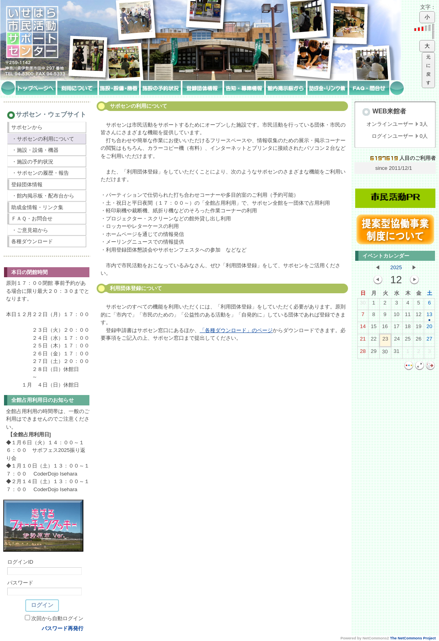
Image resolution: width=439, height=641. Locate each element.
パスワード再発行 (62, 628)
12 (418, 316)
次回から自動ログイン (57, 618)
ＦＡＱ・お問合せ (32, 219)
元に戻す (428, 69)
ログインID (20, 562)
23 (385, 340)
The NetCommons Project (413, 638)
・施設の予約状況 (32, 162)
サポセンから (26, 127)
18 (408, 328)
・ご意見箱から (30, 230)
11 (408, 316)
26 (418, 340)
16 (385, 328)
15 (373, 328)
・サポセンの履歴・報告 (40, 173)
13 (429, 316)
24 (397, 340)
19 (418, 328)
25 (408, 340)
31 (396, 353)
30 (363, 304)
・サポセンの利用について (43, 139)
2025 (396, 267)
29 (373, 353)
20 (429, 328)
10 (396, 316)
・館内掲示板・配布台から (43, 196)
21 (363, 340)
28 (363, 353)
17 (396, 328)
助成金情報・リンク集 (37, 207)
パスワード (20, 583)
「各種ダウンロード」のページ (236, 330)
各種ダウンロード (32, 241)
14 (363, 328)
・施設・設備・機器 (35, 150)
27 (429, 340)
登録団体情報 (26, 184)
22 (373, 340)
